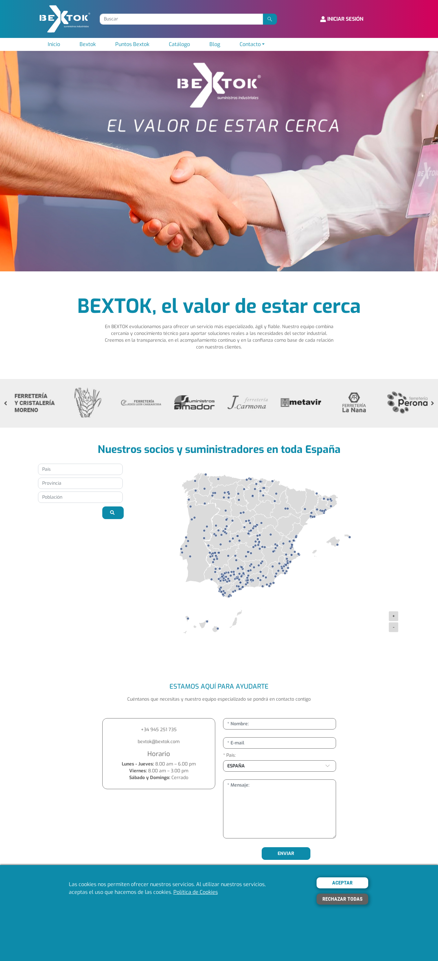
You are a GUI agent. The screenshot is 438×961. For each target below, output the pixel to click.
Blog (214, 44)
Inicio (54, 44)
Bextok (88, 44)
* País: (229, 755)
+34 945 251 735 (159, 730)
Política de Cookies (195, 892)
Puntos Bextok (132, 44)
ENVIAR (286, 853)
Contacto (250, 44)
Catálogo (179, 44)
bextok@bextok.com (159, 742)
